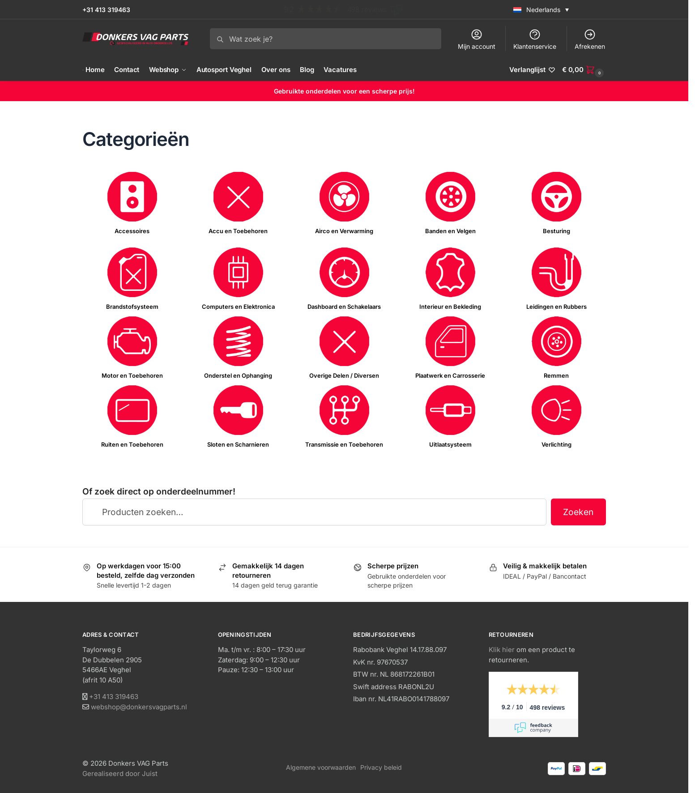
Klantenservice (534, 39)
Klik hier (502, 649)
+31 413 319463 (106, 9)
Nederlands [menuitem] (543, 9)
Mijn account (476, 39)
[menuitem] (541, 9)
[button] (584, 70)
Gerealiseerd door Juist (120, 773)
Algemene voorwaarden (321, 767)
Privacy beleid (381, 767)
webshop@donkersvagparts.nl (139, 707)
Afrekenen (590, 39)
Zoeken (578, 512)
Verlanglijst (527, 69)
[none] (557, 9)
